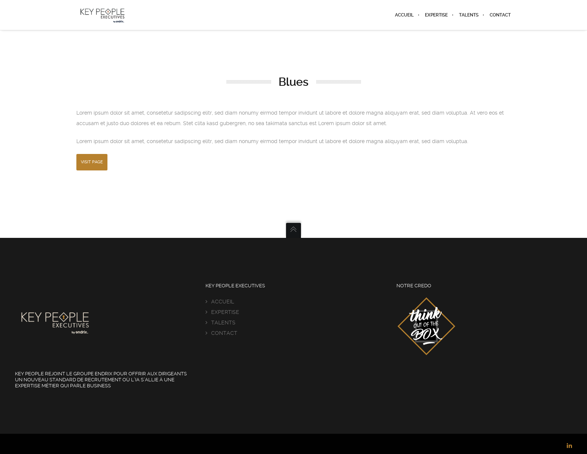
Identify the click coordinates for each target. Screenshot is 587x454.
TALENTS (223, 323)
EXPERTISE (225, 312)
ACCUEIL (222, 302)
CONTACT (224, 333)
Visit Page (92, 162)
